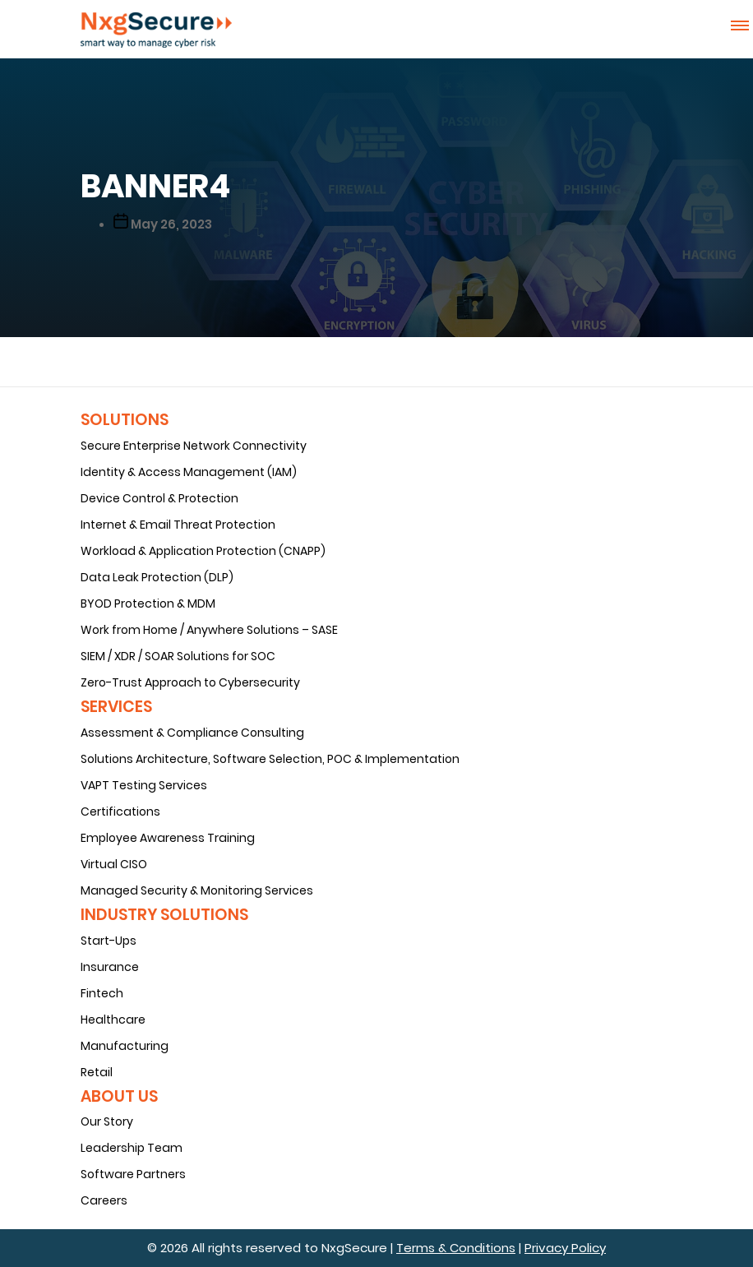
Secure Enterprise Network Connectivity (194, 445)
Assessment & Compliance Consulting (192, 732)
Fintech (102, 993)
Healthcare (113, 1019)
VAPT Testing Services (144, 785)
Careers (104, 1200)
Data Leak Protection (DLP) (157, 577)
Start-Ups (108, 940)
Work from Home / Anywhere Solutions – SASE (209, 630)
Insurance (110, 967)
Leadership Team (131, 1148)
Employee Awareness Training (168, 838)
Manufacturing (125, 1046)
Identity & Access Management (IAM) (189, 472)
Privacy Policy (565, 1247)
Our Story (107, 1121)
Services (116, 707)
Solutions (125, 420)
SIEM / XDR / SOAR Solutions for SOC (178, 656)
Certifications (120, 811)
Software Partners (133, 1174)
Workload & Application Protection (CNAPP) (203, 551)
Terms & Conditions (455, 1247)
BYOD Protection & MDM (148, 603)
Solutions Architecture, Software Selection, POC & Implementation (270, 759)
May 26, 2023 (171, 224)
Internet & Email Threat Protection (178, 524)
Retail (97, 1072)
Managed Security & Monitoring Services (197, 890)
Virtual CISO (114, 864)
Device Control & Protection (159, 498)
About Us (119, 1096)
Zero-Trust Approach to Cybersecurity (190, 682)
